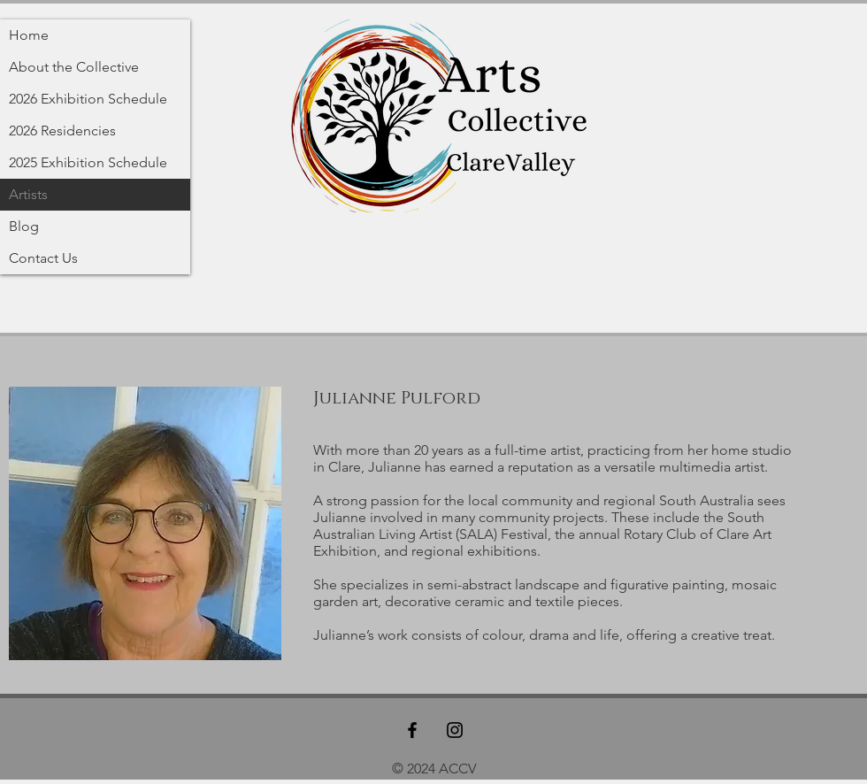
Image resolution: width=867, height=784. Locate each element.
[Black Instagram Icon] (454, 730)
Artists (28, 194)
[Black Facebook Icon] (412, 730)
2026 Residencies (62, 130)
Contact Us (43, 258)
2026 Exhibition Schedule (88, 98)
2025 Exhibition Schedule (88, 162)
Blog (24, 226)
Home (29, 35)
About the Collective (74, 66)
